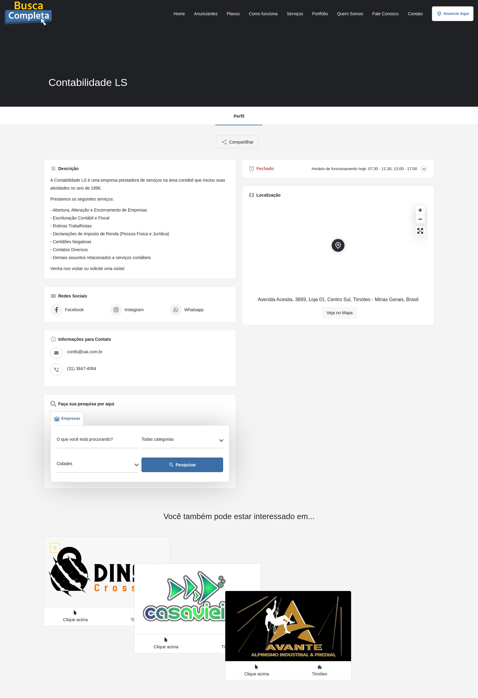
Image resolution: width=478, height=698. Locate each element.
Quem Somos (350, 13)
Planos (233, 13)
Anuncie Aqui (453, 13)
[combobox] (182, 441)
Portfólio (320, 13)
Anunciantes (206, 13)
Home (179, 13)
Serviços (295, 13)
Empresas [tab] (67, 418)
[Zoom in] (420, 210)
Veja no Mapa (339, 312)
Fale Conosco (385, 13)
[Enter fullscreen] (420, 230)
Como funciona (263, 13)
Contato (415, 13)
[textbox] (182, 441)
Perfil (239, 116)
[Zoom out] (420, 219)
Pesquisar (182, 465)
